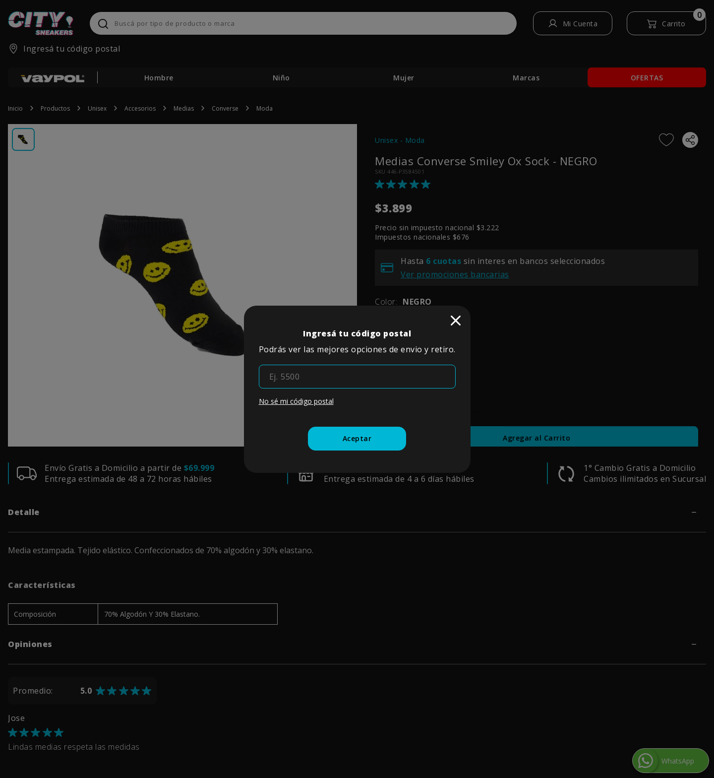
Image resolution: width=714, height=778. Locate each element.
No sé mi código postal (296, 401)
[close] (456, 320)
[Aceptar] (357, 439)
